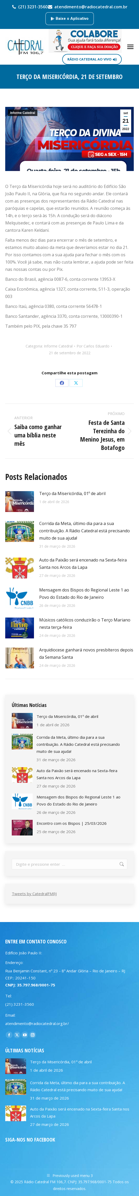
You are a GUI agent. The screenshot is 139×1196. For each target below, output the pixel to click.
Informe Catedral (22, 113)
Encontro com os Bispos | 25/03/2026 (72, 823)
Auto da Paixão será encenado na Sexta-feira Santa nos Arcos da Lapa (83, 563)
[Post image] (19, 501)
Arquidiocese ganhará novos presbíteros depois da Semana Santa (86, 653)
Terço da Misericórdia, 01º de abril (72, 493)
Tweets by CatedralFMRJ (34, 893)
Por (93, 346)
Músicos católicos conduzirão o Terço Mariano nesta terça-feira (84, 623)
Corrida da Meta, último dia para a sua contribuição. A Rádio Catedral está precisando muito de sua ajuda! (84, 531)
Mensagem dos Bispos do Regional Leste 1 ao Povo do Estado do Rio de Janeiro (84, 593)
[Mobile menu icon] (130, 47)
